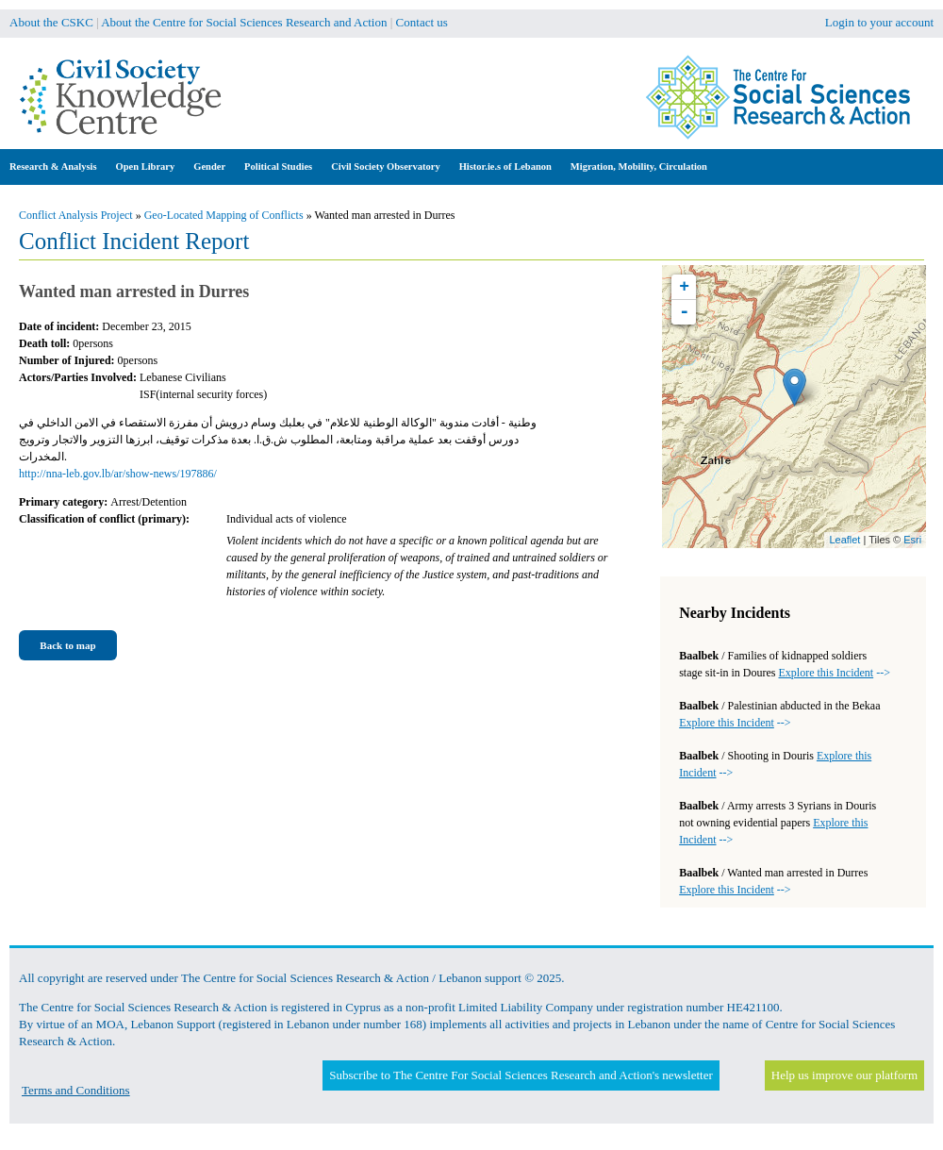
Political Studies (278, 166)
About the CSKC (51, 22)
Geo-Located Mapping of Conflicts (224, 215)
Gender (209, 166)
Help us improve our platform (844, 1075)
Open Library (145, 166)
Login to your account (879, 22)
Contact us (422, 22)
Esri (912, 539)
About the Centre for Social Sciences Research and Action (244, 22)
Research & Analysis (53, 166)
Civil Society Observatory (385, 166)
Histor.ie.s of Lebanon (505, 166)
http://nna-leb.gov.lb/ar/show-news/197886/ (118, 473)
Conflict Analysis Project (76, 215)
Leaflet (844, 539)
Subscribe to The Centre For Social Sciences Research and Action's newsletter (520, 1075)
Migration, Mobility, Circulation (639, 166)
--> (834, 672)
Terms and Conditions (76, 1090)
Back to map (67, 645)
